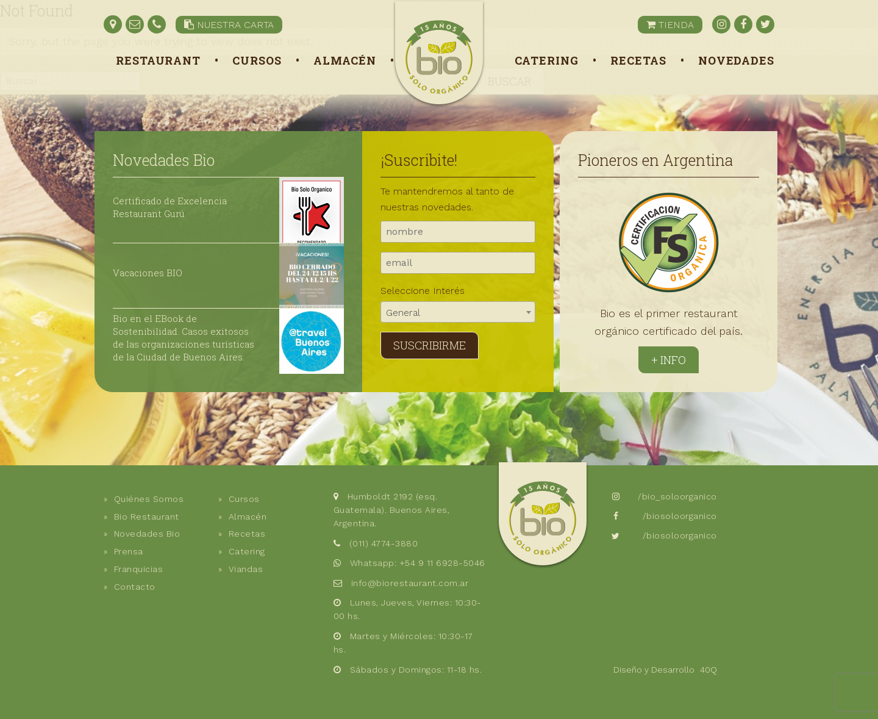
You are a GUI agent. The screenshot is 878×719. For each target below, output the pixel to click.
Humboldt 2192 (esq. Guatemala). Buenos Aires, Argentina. (392, 510)
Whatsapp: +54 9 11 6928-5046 (417, 563)
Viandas (246, 569)
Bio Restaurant (146, 516)
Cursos (256, 60)
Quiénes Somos (149, 499)
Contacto (134, 587)
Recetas (638, 60)
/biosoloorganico (680, 516)
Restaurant (158, 60)
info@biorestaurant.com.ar (410, 583)
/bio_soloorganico (677, 496)
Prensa (128, 551)
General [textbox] (403, 312)
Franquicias (138, 569)
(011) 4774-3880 (383, 543)
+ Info (668, 359)
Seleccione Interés (422, 290)
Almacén (344, 60)
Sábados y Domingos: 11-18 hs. (416, 669)
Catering (547, 60)
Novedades (736, 60)
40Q (708, 669)
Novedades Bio (164, 160)
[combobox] (457, 312)
